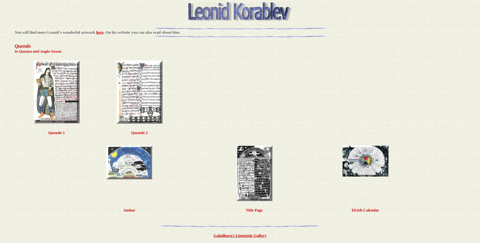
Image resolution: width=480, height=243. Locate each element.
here (99, 32)
